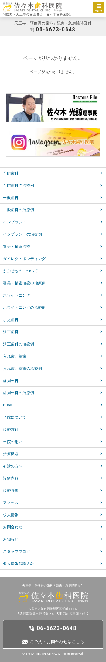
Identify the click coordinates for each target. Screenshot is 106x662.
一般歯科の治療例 (18, 210)
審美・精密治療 (16, 246)
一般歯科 (11, 197)
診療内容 (11, 478)
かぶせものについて (20, 271)
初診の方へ (12, 466)
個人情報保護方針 (18, 563)
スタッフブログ (16, 551)
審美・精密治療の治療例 (24, 283)
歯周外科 (11, 380)
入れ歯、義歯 (14, 356)
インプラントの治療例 (22, 234)
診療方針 (11, 429)
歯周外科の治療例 (18, 393)
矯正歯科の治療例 (18, 344)
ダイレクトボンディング (24, 258)
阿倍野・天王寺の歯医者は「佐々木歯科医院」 (38, 14)
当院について (14, 417)
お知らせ (11, 539)
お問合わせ (12, 527)
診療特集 (11, 490)
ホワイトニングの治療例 (24, 307)
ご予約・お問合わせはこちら (57, 641)
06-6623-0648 (56, 29)
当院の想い (12, 441)
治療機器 (11, 454)
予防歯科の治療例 (18, 185)
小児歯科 (11, 319)
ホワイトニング (16, 295)
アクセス (11, 502)
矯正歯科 (11, 332)
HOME (8, 405)
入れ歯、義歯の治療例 (22, 368)
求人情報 (11, 515)
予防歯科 (11, 173)
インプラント (14, 222)
